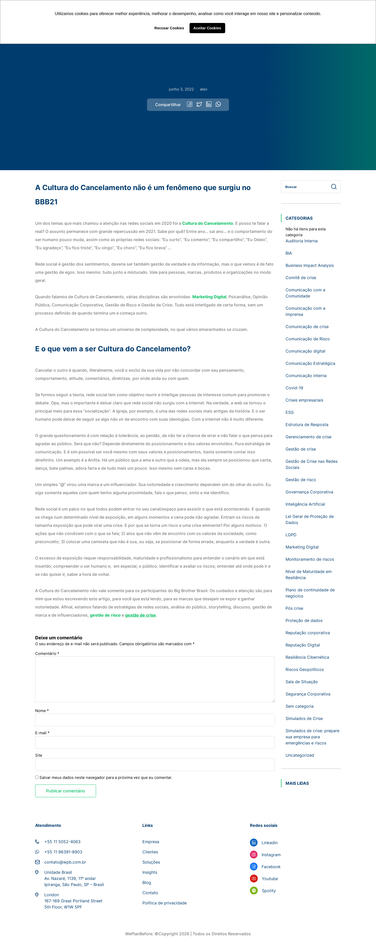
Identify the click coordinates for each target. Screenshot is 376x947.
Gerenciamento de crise (308, 436)
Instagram (271, 854)
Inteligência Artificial (305, 504)
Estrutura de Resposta (307, 424)
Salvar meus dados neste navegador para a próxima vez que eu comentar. (105, 777)
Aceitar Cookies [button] (207, 28)
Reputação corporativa (308, 632)
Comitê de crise (301, 277)
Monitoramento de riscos (310, 559)
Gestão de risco (301, 479)
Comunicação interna (306, 375)
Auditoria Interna (302, 240)
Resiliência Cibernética (307, 657)
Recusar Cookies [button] (169, 28)
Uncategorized (300, 755)
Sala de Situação (302, 681)
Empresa (150, 841)
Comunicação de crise (307, 326)
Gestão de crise (301, 449)
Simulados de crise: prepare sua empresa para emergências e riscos (312, 736)
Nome (42, 710)
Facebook (271, 866)
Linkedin (270, 842)
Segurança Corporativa (308, 693)
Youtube (270, 878)
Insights (149, 872)
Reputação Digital (303, 644)
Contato (150, 892)
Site (38, 755)
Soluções (151, 862)
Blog (146, 882)
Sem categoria (300, 706)
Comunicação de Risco (308, 338)
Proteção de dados (304, 620)
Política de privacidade (164, 902)
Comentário (47, 653)
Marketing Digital (302, 547)
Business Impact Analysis (310, 265)
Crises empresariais (304, 400)
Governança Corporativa (309, 491)
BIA (289, 253)
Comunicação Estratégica (310, 363)
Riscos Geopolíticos (305, 669)
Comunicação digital (305, 351)
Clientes (150, 851)
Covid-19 (294, 387)
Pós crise (294, 608)
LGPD (291, 534)
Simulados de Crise (304, 718)
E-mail (42, 732)
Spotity (269, 890)
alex (203, 89)
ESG (290, 412)
